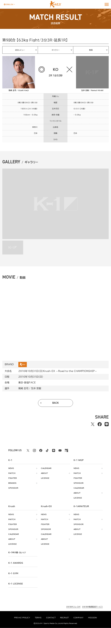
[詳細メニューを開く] (106, 4)
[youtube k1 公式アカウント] (60, 450)
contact (51, 617)
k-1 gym (13, 573)
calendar (46, 468)
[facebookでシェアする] (99, 424)
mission (92, 617)
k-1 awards (15, 563)
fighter (12, 478)
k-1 (17, 552)
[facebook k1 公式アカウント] (40, 450)
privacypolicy (22, 617)
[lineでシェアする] (106, 424)
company (78, 617)
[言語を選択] (8, 4)
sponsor (13, 488)
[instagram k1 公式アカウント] (34, 450)
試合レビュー (20, 50)
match (11, 473)
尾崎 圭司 (23, 388)
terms (38, 617)
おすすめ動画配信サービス (92, 607)
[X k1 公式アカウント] (28, 450)
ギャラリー (56, 50)
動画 (91, 50)
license (45, 478)
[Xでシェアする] (92, 424)
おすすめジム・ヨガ (73, 607)
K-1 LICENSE (15, 584)
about (44, 473)
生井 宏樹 (36, 388)
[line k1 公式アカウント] (53, 450)
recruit (64, 617)
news (11, 468)
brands (12, 483)
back (55, 403)
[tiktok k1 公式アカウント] (47, 450)
